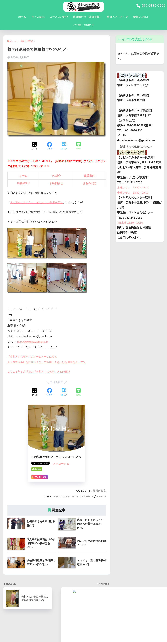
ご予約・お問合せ (83, 25)
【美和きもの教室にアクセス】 (137, 151)
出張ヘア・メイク (117, 17)
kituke (90, 496)
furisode (61, 496)
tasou (102, 496)
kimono (76, 496)
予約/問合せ (56, 183)
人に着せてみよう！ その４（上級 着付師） (38, 202)
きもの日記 (37, 17)
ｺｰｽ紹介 (56, 175)
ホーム (22, 17)
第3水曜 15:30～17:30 (130, 227)
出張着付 (89, 175)
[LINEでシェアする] (78, 146)
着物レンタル (141, 17)
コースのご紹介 (59, 17)
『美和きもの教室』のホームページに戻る (33, 356)
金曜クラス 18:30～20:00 (133, 197)
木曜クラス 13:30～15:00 (133, 192)
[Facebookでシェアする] (49, 146)
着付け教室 (99, 490)
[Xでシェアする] (35, 146)
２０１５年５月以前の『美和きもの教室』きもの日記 (40, 371)
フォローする (61, 463)
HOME (83, 628)
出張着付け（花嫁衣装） (87, 17)
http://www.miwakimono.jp (33, 341)
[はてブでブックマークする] (64, 146)
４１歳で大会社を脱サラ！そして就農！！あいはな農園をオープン (49, 362)
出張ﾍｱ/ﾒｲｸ (23, 183)
